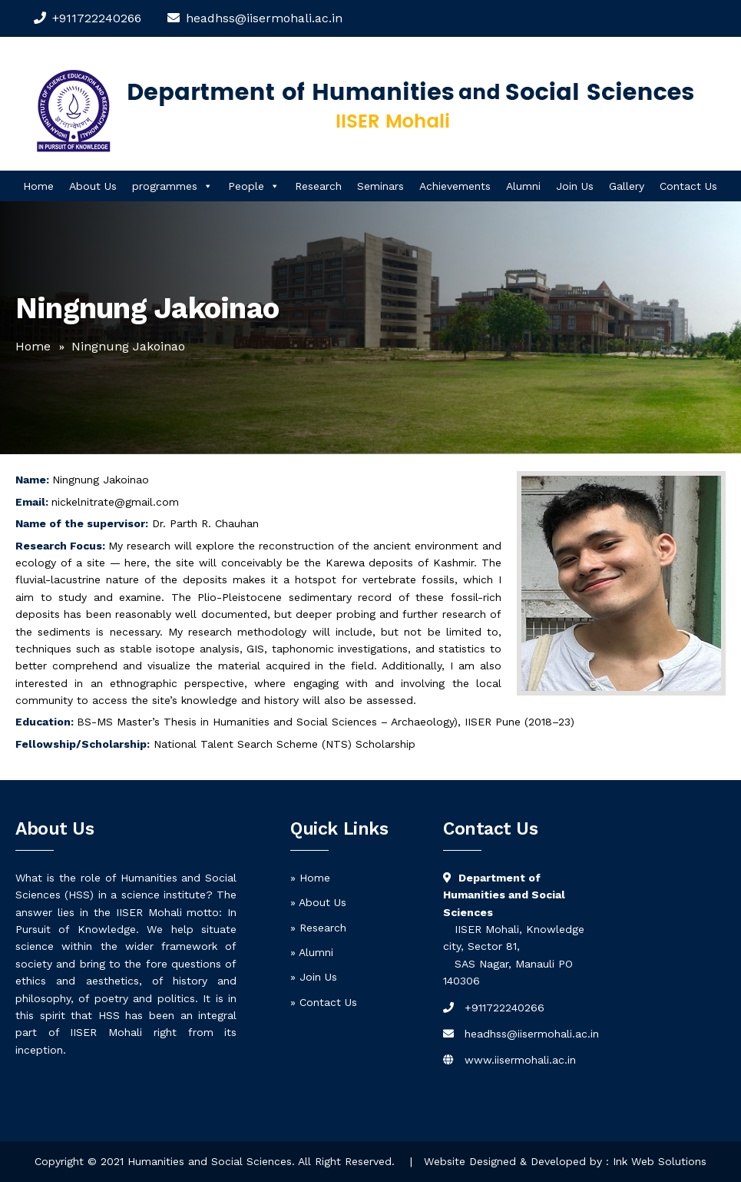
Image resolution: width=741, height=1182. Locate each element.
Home (38, 186)
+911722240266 (96, 18)
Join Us (575, 186)
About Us (93, 186)
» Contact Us (323, 1002)
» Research (318, 927)
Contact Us (688, 186)
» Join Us (313, 977)
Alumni (523, 186)
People (254, 186)
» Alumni (311, 952)
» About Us (318, 902)
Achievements (455, 186)
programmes (172, 186)
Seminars (380, 186)
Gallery (626, 186)
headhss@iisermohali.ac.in (532, 1034)
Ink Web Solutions (659, 1161)
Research (318, 186)
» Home (310, 878)
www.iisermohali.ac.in (520, 1060)
